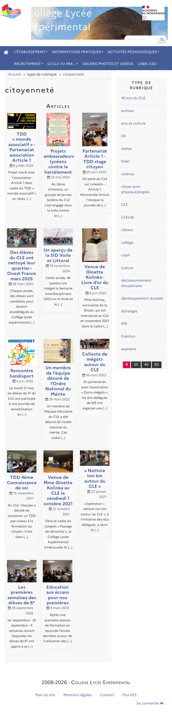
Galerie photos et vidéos (107, 64)
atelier (126, 149)
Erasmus (128, 336)
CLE (124, 205)
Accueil (14, 74)
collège (127, 243)
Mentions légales (77, 695)
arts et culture (133, 123)
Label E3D (147, 64)
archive (127, 111)
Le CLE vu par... (62, 64)
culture (127, 268)
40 (146, 365)
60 (157, 365)
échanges (129, 311)
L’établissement (30, 52)
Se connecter (150, 703)
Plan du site (45, 695)
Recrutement (28, 64)
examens (128, 349)
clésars (127, 230)
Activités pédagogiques (133, 52)
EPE (124, 324)
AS (123, 136)
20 (136, 365)
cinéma (127, 174)
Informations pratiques (77, 52)
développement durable (142, 298)
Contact (107, 695)
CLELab (127, 217)
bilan (125, 161)
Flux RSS (129, 695)
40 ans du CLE (133, 98)
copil (125, 255)
